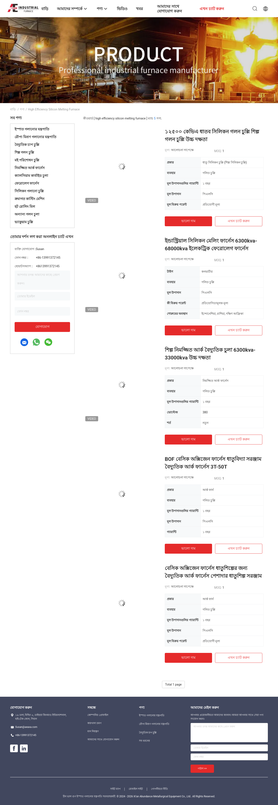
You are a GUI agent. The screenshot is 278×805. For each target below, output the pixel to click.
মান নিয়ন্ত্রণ (93, 731)
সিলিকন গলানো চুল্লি (29, 191)
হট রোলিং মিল (25, 207)
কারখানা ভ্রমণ (94, 723)
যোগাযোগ (42, 327)
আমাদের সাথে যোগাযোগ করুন (103, 739)
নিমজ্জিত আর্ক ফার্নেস (30, 168)
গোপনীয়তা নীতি (159, 788)
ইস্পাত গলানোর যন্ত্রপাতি (32, 129)
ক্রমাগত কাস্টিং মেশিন (29, 199)
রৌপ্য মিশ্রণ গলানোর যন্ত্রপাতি (35, 137)
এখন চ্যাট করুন (239, 221)
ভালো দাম (188, 221)
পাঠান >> (202, 768)
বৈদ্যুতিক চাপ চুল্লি (27, 145)
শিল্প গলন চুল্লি (24, 152)
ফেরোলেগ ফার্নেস (27, 183)
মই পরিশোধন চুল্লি (27, 160)
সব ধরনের (144, 740)
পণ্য (22, 109)
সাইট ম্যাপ (115, 788)
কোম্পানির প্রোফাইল (97, 714)
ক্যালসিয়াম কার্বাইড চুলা (31, 176)
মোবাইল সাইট (136, 788)
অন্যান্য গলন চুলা (27, 214)
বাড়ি (13, 109)
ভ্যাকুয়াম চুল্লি (24, 222)
